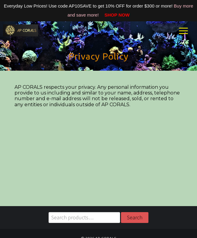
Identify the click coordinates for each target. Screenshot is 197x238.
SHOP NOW (114, 14)
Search (134, 217)
